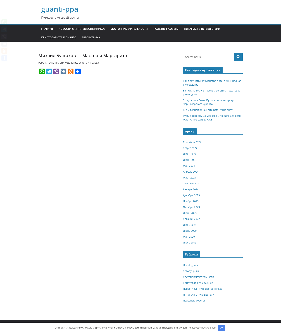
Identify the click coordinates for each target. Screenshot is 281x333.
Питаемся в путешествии (202, 28)
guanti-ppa (59, 9)
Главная (47, 28)
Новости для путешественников (82, 28)
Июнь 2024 (190, 159)
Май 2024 (189, 165)
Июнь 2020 (190, 230)
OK (221, 327)
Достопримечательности (129, 28)
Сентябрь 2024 (192, 142)
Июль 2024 (189, 154)
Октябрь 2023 (191, 207)
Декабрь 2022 (191, 219)
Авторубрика (91, 37)
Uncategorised (191, 265)
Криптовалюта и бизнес (58, 37)
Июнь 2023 (190, 213)
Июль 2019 (189, 242)
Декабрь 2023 (191, 195)
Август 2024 (190, 148)
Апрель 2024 (191, 171)
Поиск (238, 57)
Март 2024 (189, 177)
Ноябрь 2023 (191, 201)
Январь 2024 (191, 189)
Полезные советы (165, 28)
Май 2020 (189, 236)
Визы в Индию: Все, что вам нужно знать (208, 110)
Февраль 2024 (191, 183)
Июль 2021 (189, 224)
